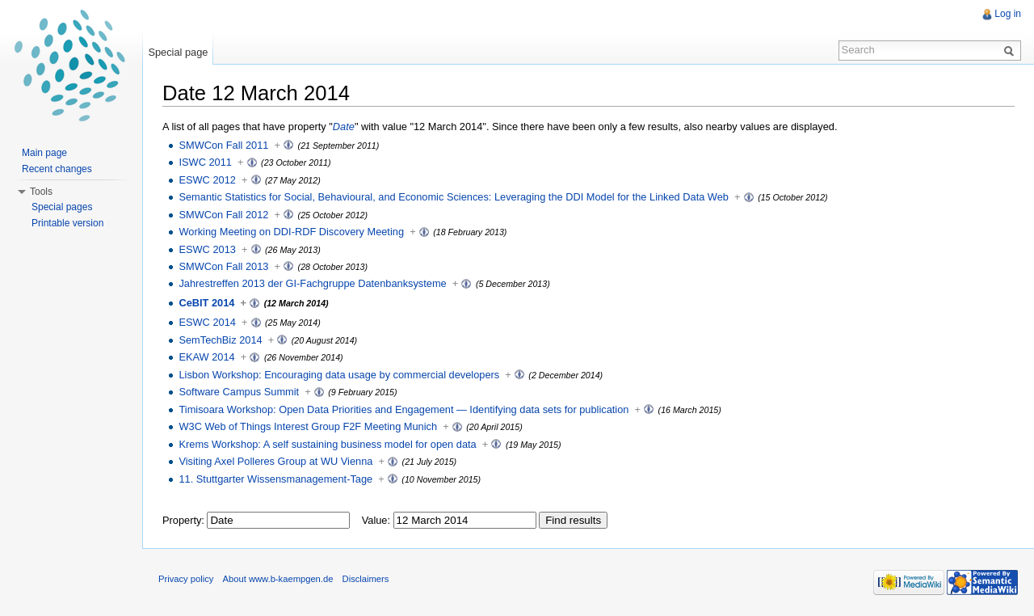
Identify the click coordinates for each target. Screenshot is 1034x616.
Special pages (62, 207)
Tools (41, 191)
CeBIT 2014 (206, 303)
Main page (44, 152)
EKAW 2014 (206, 357)
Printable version (67, 223)
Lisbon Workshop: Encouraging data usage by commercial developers (339, 375)
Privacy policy (185, 579)
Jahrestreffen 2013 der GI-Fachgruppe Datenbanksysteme (312, 283)
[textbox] (278, 520)
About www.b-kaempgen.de (278, 579)
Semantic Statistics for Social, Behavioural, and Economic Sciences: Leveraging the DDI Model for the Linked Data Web (453, 197)
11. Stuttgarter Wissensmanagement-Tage (275, 479)
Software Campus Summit (239, 392)
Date (344, 126)
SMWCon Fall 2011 (223, 145)
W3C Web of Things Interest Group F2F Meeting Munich (308, 426)
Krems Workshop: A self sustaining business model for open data (327, 444)
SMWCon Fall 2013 (223, 266)
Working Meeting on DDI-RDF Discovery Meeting (291, 232)
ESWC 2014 (207, 322)
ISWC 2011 (205, 162)
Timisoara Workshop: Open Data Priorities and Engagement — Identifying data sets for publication (403, 409)
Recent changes (57, 169)
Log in (1007, 13)
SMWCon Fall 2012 (223, 215)
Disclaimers (366, 579)
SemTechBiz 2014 (220, 340)
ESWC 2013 (207, 249)
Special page (178, 52)
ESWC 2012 (207, 180)
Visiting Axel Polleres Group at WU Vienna (275, 461)
